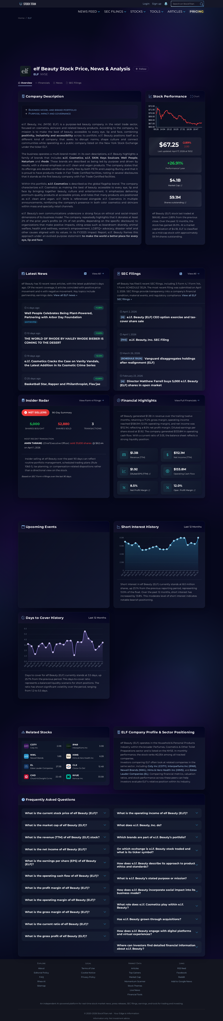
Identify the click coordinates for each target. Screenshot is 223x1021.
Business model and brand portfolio (52, 109)
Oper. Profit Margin (184, 490)
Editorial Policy (41, 972)
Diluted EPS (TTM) (140, 473)
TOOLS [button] (156, 11)
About (41, 968)
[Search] (187, 3)
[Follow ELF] (141, 68)
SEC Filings (73, 82)
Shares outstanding (175, 202)
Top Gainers (135, 972)
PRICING (197, 11)
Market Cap (175, 185)
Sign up (156, 3)
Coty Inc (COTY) (157, 766)
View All (98, 273)
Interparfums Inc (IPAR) (182, 766)
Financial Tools (135, 994)
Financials (42, 82)
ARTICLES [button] (176, 11)
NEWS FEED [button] (89, 11)
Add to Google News (181, 981)
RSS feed (181, 968)
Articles (135, 968)
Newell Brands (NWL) (133, 770)
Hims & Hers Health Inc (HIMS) (165, 770)
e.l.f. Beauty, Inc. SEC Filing (144, 339)
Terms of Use (88, 968)
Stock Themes (135, 985)
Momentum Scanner (134, 981)
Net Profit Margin (140, 490)
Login (146, 3)
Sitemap (41, 985)
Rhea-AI (41, 981)
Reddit (181, 977)
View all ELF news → (65, 295)
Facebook (182, 972)
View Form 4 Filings (91, 400)
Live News (135, 990)
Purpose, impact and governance (49, 113)
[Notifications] (166, 3)
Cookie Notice (88, 972)
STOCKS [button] (138, 11)
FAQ (41, 977)
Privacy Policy (88, 977)
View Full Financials (187, 400)
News (57, 82)
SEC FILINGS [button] (115, 11)
